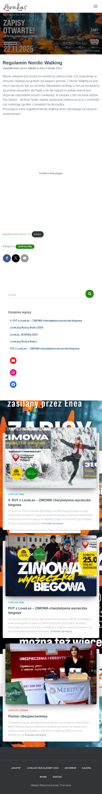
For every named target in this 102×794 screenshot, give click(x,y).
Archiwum (70, 768)
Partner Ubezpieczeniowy (27, 716)
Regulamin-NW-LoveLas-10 (16, 234)
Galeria (86, 768)
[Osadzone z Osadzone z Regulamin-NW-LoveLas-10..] (51, 173)
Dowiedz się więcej (52, 523)
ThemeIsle (65, 785)
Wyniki (43, 777)
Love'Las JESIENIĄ (18, 710)
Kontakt (57, 777)
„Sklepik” (16, 768)
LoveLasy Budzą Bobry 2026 (26, 327)
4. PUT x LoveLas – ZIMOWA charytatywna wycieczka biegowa (46, 320)
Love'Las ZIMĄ (25, 247)
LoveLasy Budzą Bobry (23, 341)
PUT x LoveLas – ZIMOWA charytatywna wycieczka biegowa (44, 348)
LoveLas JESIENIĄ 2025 (24, 334)
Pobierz (37, 234)
